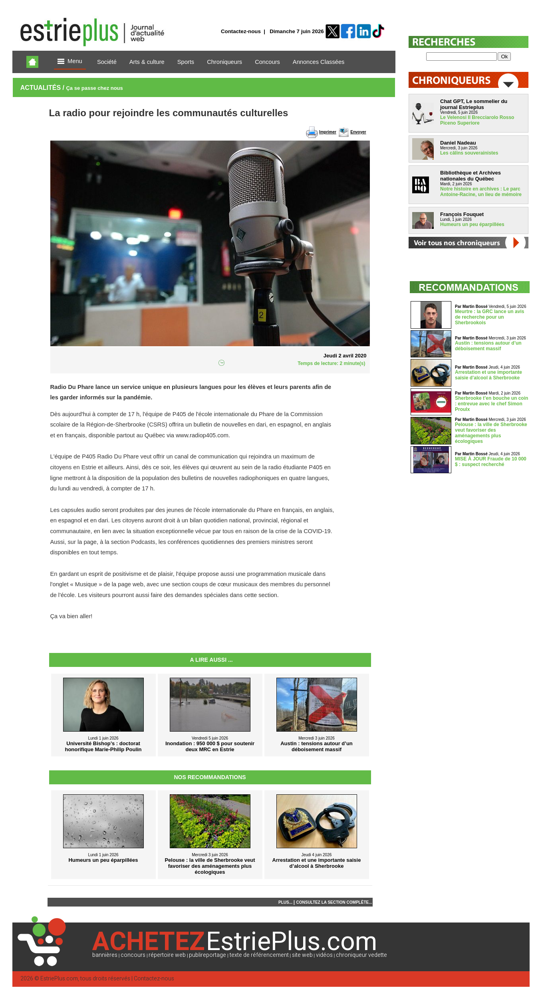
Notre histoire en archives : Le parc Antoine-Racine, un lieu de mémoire (481, 191)
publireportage (207, 955)
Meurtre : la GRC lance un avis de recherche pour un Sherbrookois (489, 317)
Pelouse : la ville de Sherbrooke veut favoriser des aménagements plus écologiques (491, 433)
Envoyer (358, 132)
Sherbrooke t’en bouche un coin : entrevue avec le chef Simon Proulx (491, 403)
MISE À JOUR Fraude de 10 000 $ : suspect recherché (490, 461)
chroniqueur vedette (361, 955)
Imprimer (327, 132)
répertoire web (167, 955)
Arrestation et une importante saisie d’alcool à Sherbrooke (488, 375)
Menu (70, 62)
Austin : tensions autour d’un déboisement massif (488, 345)
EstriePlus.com (59, 978)
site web (302, 955)
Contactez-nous (241, 31)
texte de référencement (259, 955)
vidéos (324, 955)
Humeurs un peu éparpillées (472, 224)
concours (133, 955)
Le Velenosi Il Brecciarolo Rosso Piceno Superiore (477, 120)
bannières (104, 955)
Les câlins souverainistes (469, 153)
